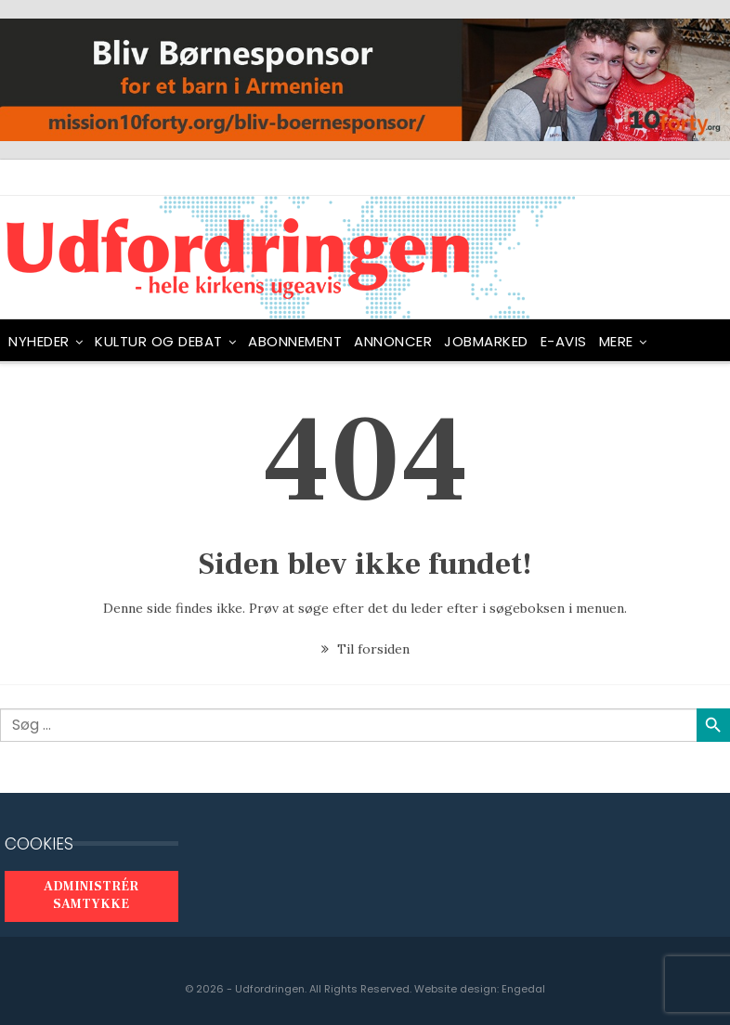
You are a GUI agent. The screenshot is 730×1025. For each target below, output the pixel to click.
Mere (616, 341)
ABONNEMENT (295, 341)
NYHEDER (39, 341)
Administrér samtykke (91, 896)
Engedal (523, 988)
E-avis (564, 341)
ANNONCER (393, 341)
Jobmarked (486, 341)
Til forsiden (365, 649)
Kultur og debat (159, 341)
